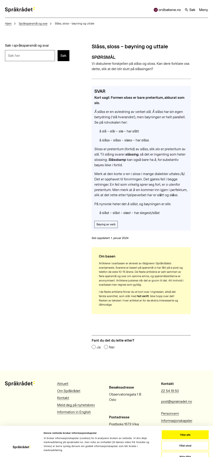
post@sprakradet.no (176, 401)
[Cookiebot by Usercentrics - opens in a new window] (21, 450)
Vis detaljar (180, 450)
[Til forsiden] (20, 9)
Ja (99, 347)
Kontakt (63, 398)
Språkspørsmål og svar (33, 23)
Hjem (8, 23)
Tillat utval (185, 424)
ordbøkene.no (167, 10)
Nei (111, 347)
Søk (190, 10)
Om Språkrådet (68, 391)
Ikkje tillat (185, 435)
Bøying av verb (106, 224)
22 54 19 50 (170, 391)
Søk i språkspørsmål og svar (27, 45)
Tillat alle (185, 413)
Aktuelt (62, 384)
